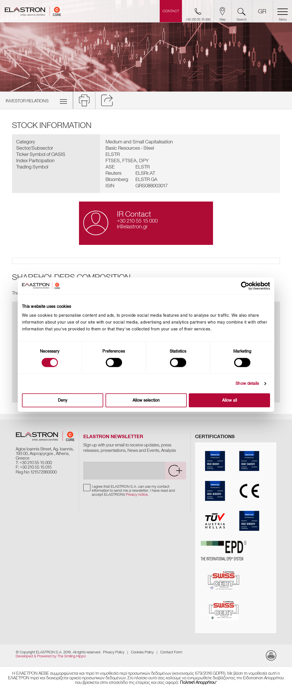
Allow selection (146, 400)
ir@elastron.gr (132, 226)
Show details (247, 383)
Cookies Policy (142, 652)
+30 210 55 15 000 (137, 221)
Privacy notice (137, 494)
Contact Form (171, 652)
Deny (62, 400)
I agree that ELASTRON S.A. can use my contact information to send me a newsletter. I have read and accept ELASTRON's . (133, 490)
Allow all (229, 400)
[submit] (175, 470)
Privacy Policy (113, 652)
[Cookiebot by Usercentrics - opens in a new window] (249, 285)
